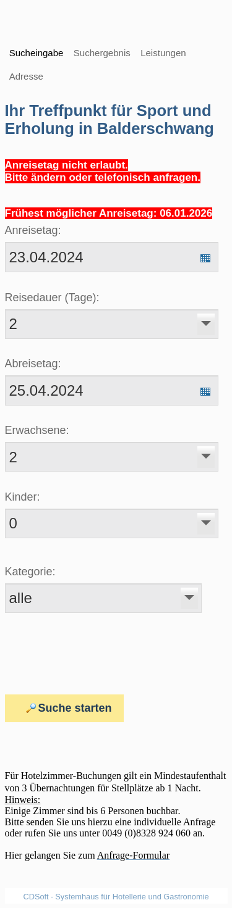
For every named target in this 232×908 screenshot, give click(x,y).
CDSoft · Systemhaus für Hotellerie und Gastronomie (115, 896)
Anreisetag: (33, 230)
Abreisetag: (33, 363)
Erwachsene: (37, 430)
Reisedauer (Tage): (52, 297)
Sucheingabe (36, 53)
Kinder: (22, 497)
